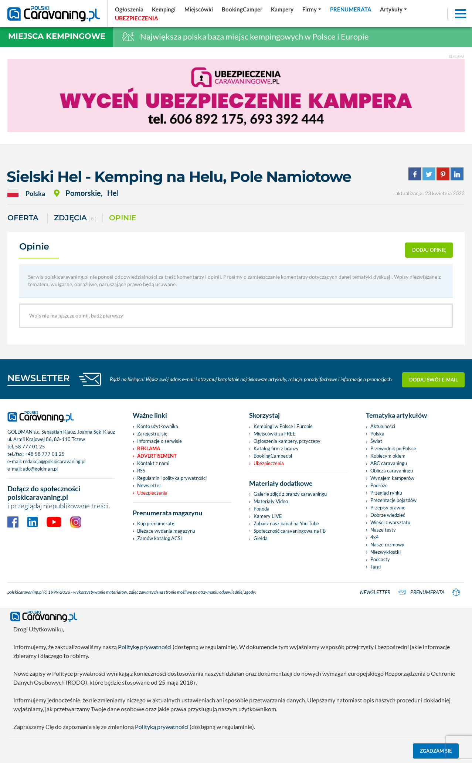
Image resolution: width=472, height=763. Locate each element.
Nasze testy (383, 530)
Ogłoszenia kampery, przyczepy (287, 441)
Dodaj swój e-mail (433, 379)
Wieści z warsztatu (390, 522)
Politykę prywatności (145, 646)
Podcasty (380, 559)
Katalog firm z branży (276, 448)
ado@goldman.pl (40, 469)
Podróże (379, 485)
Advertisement (157, 456)
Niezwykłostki (385, 552)
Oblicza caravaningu (391, 471)
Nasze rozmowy (387, 544)
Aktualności (382, 426)
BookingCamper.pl (273, 456)
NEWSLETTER (38, 378)
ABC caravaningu (388, 463)
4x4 (374, 537)
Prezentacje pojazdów (393, 500)
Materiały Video (271, 501)
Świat (376, 441)
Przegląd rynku (386, 493)
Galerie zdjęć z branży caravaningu (290, 494)
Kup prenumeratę (155, 523)
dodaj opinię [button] (429, 250)
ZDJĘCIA (75, 218)
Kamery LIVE (268, 516)
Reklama (148, 448)
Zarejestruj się (152, 434)
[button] (393, 9)
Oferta (22, 217)
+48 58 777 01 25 (45, 454)
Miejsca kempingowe (56, 36)
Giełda (261, 538)
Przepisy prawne (387, 508)
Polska (377, 434)
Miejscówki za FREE (275, 434)
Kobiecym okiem (387, 456)
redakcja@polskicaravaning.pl (54, 461)
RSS (141, 471)
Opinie (122, 217)
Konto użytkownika (157, 426)
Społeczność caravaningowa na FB (290, 531)
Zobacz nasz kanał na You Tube (286, 523)
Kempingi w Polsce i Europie (283, 426)
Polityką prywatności (162, 726)
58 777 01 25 (30, 447)
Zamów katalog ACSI (159, 538)
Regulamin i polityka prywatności (172, 478)
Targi (375, 567)
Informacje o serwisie (159, 441)
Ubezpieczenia (152, 493)
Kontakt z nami (153, 463)
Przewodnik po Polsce (393, 448)
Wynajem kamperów (392, 478)
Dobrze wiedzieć (387, 515)
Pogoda (261, 509)
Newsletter (149, 485)
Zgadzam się (436, 751)
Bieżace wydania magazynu (166, 531)
